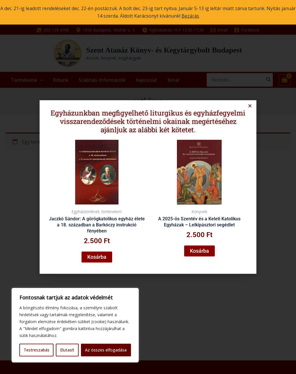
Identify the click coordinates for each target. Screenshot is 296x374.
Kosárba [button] (99, 254)
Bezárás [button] (190, 16)
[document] (148, 187)
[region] (75, 325)
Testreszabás (36, 350)
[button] (246, 109)
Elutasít (67, 350)
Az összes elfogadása (106, 350)
